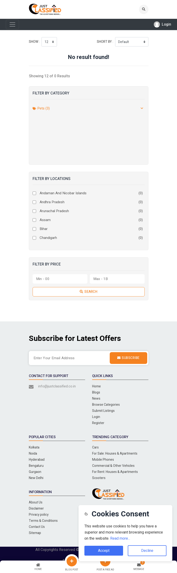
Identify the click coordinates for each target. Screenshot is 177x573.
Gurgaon (35, 471)
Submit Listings (103, 410)
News (96, 398)
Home (96, 386)
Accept (103, 551)
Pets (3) (41, 108)
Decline (147, 551)
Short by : (105, 41)
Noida (33, 453)
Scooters (98, 478)
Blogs (96, 392)
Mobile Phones (103, 459)
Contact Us (37, 526)
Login (96, 416)
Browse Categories (106, 404)
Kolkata (34, 447)
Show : (34, 41)
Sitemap (35, 532)
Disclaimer (36, 508)
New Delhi (36, 478)
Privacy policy (39, 514)
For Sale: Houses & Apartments (114, 453)
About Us (35, 502)
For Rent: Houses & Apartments (115, 471)
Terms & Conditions (43, 520)
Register (98, 423)
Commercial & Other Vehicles (113, 465)
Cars (95, 447)
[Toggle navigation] (12, 24)
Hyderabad (37, 459)
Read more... (120, 538)
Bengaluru (36, 465)
